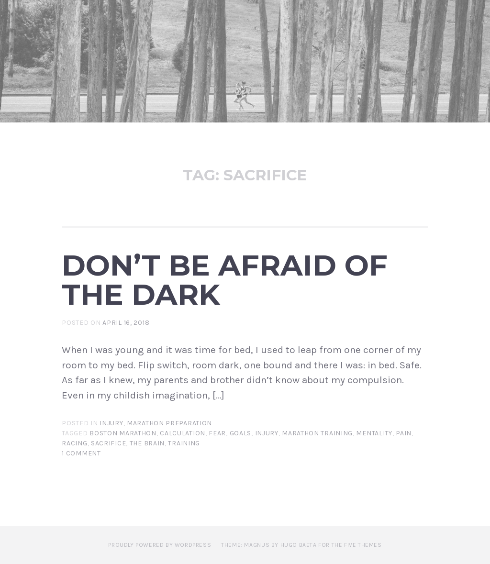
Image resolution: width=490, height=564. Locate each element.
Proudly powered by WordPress (159, 545)
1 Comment (81, 453)
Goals (241, 433)
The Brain (147, 443)
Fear (217, 433)
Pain (404, 433)
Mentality (374, 433)
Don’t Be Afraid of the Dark (225, 279)
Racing (74, 443)
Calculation (182, 433)
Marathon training (317, 433)
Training (184, 443)
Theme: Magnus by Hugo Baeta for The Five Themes (301, 545)
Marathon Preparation (169, 423)
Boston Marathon (122, 433)
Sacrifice (108, 443)
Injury (111, 423)
